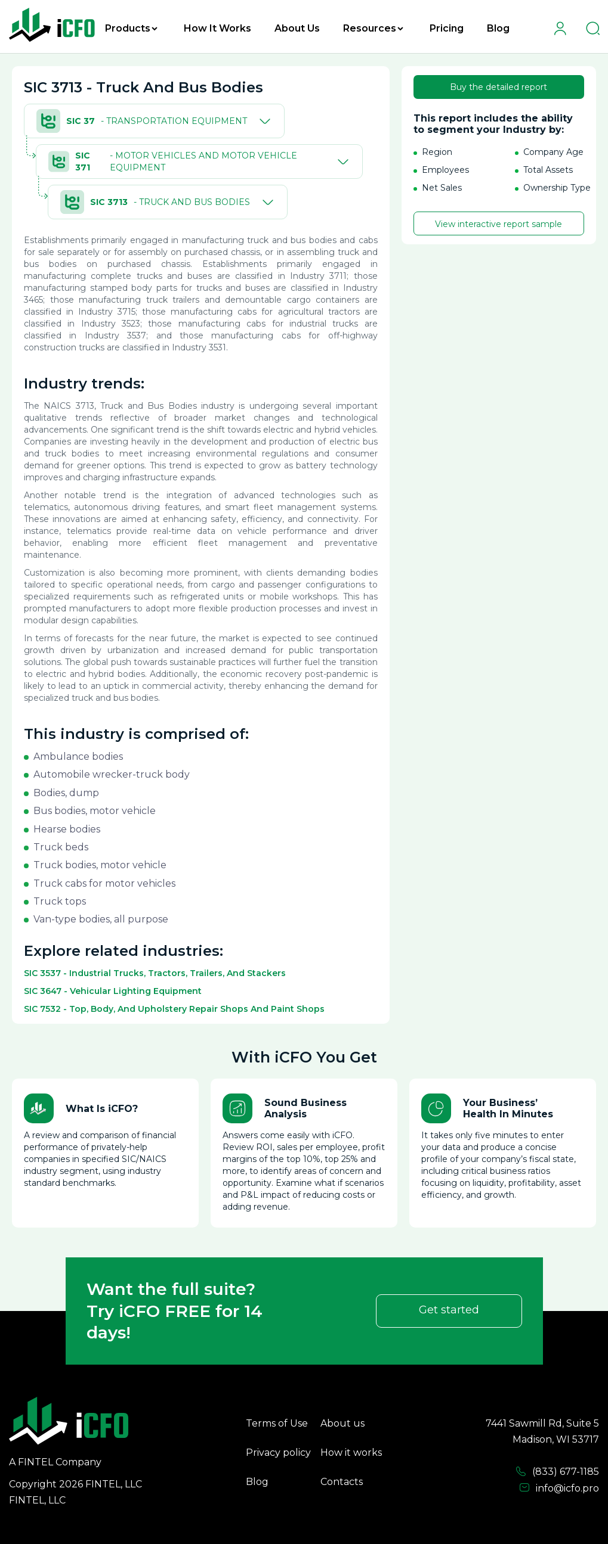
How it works (351, 1452)
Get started (449, 1309)
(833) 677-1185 (557, 1472)
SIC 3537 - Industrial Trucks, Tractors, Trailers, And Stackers (155, 973)
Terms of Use (277, 1423)
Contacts (341, 1481)
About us (342, 1423)
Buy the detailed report (498, 87)
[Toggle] (262, 121)
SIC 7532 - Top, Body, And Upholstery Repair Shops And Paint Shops (174, 1009)
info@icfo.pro (559, 1488)
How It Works (217, 28)
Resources (373, 28)
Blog (498, 28)
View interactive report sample (498, 224)
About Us (297, 28)
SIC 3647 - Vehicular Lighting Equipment (113, 991)
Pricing (447, 28)
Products (131, 28)
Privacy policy (278, 1452)
